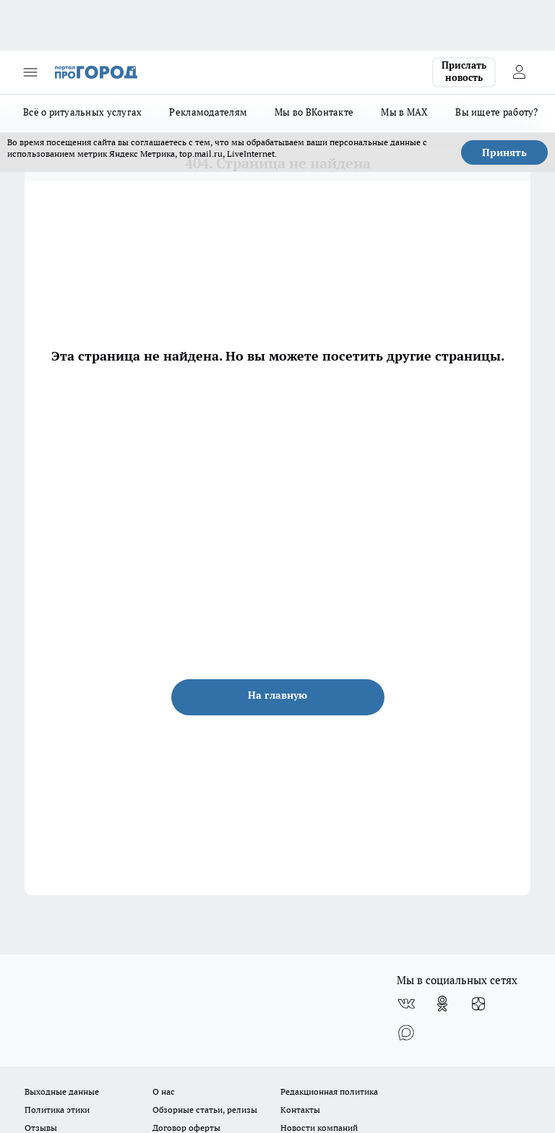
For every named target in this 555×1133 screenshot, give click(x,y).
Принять (504, 152)
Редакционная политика (329, 1091)
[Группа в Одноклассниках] (442, 1003)
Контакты (300, 1109)
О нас (163, 1091)
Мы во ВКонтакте (314, 112)
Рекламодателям (208, 112)
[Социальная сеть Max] (406, 1032)
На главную (277, 695)
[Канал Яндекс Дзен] (478, 1003)
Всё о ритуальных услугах (82, 112)
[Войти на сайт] (518, 72)
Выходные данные (62, 1091)
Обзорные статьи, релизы (204, 1109)
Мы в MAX (404, 112)
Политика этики (57, 1109)
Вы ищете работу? (496, 112)
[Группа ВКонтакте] (406, 1003)
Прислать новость (464, 71)
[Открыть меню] (30, 72)
